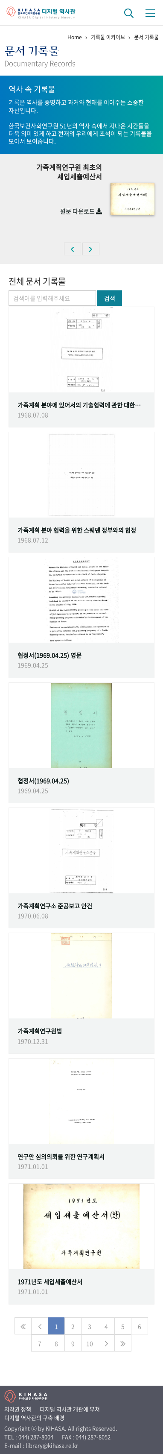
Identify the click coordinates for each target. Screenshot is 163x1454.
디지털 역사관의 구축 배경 (34, 1417)
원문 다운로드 (81, 211)
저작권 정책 (17, 1409)
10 (89, 1343)
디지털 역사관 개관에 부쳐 (70, 1409)
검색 (109, 298)
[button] (72, 249)
